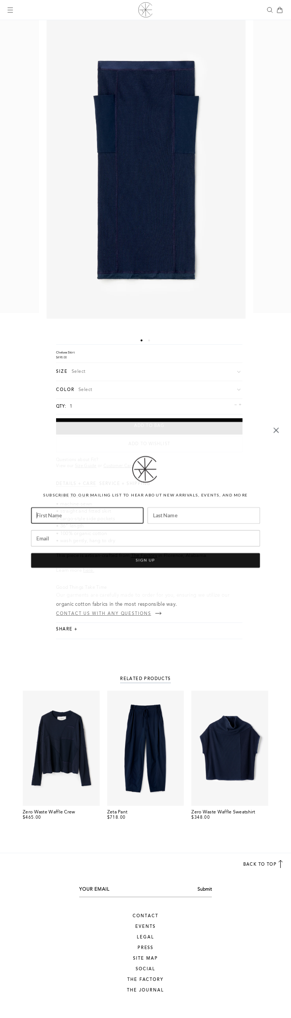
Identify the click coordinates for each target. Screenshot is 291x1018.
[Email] (145, 551)
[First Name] (87, 528)
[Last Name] (203, 528)
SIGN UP (145, 572)
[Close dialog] (276, 443)
